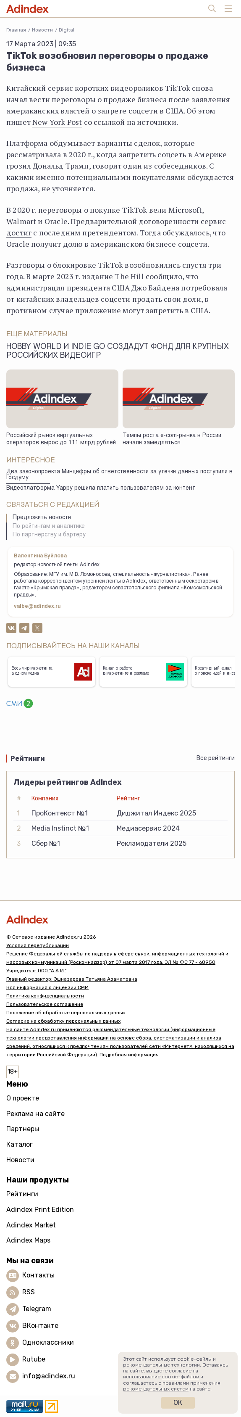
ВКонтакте (40, 1326)
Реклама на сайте (35, 1114)
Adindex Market (31, 1225)
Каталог (19, 1144)
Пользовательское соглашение (44, 1004)
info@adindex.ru (48, 1376)
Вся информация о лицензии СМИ (47, 987)
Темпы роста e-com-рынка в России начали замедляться (172, 439)
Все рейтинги (215, 758)
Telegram (36, 1309)
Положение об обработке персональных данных (66, 1013)
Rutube (33, 1359)
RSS (28, 1292)
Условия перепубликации (37, 945)
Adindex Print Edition (40, 1210)
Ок (177, 1402)
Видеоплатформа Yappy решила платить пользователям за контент (100, 488)
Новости (42, 30)
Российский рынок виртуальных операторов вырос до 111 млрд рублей (61, 439)
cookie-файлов (180, 1377)
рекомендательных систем (156, 1389)
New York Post (57, 122)
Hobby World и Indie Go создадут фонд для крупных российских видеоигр (117, 351)
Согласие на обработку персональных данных (63, 1021)
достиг (18, 232)
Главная (16, 30)
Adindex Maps (28, 1240)
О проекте (22, 1098)
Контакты (38, 1275)
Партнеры (22, 1129)
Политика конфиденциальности (45, 996)
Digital (66, 30)
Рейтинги (22, 1194)
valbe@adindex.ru (37, 606)
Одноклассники (48, 1342)
